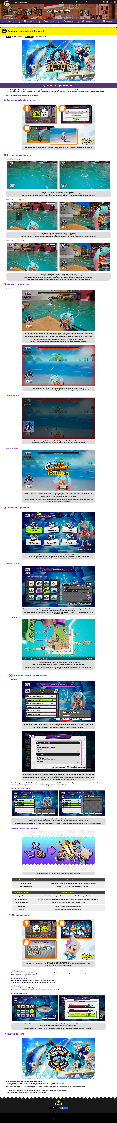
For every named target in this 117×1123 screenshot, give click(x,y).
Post (53, 1108)
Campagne (68, 21)
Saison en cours (34, 2)
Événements (49, 21)
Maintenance (87, 21)
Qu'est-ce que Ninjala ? (21, 2)
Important (107, 21)
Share (63, 1108)
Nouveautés (44, 2)
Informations (70, 2)
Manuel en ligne (60, 2)
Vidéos (51, 2)
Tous (9, 21)
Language (81, 2)
